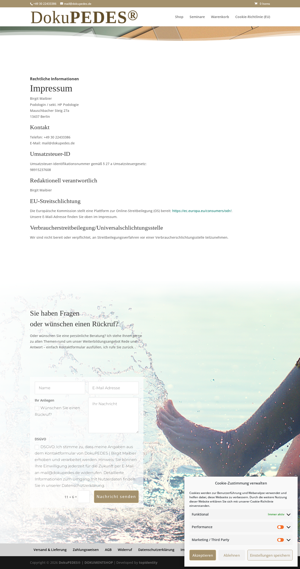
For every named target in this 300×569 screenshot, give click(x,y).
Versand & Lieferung (50, 549)
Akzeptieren (202, 555)
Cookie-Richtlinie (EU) (252, 17)
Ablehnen (232, 555)
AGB (108, 549)
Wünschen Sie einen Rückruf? (57, 411)
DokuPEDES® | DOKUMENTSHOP (86, 562)
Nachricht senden (116, 496)
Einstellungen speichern (270, 555)
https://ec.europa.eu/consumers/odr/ (201, 211)
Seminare (197, 17)
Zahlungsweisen (86, 549)
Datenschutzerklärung (156, 549)
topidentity (148, 562)
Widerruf (125, 549)
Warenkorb (220, 17)
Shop (179, 17)
